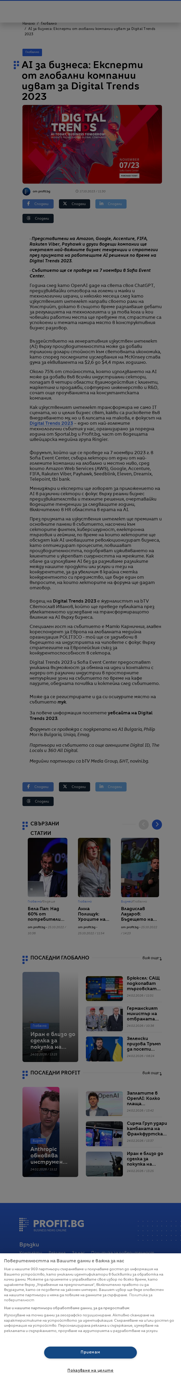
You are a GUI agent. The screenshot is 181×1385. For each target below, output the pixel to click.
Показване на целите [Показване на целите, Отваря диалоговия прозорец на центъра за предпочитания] (90, 1371)
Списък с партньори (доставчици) (36, 1337)
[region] (90, 1319)
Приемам (90, 1352)
